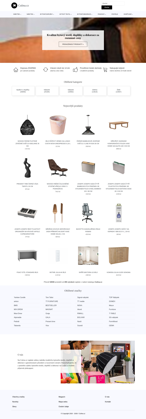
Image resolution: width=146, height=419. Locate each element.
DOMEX (112, 301)
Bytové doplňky (46, 14)
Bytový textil (65, 14)
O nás (107, 397)
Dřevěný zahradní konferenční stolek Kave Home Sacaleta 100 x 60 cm (119, 143)
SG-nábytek (113, 317)
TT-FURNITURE (52, 301)
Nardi (79, 321)
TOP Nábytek (114, 297)
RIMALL (80, 313)
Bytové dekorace (84, 14)
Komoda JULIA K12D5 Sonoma (118, 272)
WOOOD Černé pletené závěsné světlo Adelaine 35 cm (27, 143)
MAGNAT (49, 309)
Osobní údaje (64, 406)
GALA (48, 317)
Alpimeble (17, 317)
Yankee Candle (19, 297)
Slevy (14, 406)
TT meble (80, 301)
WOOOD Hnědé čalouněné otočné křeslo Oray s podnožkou (58, 186)
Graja (48, 313)
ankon (16, 301)
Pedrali (16, 321)
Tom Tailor (49, 297)
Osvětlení (127, 14)
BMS (16, 305)
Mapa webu (63, 402)
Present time (50, 321)
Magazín (62, 397)
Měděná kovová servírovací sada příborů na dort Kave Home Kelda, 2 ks (58, 231)
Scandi (80, 325)
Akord (79, 309)
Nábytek (16, 14)
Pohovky (101, 14)
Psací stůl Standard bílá (27, 272)
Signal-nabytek (83, 297)
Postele (115, 14)
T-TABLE (112, 313)
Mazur (111, 305)
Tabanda (17, 325)
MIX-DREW (18, 309)
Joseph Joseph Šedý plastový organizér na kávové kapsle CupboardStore (27, 231)
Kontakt (108, 402)
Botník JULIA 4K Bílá (58, 272)
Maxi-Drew (18, 313)
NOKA (79, 305)
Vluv (47, 325)
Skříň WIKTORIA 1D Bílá (88, 272)
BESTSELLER (51, 305)
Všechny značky (18, 397)
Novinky (15, 402)
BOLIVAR (81, 317)
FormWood (113, 321)
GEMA (111, 325)
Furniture (112, 309)
